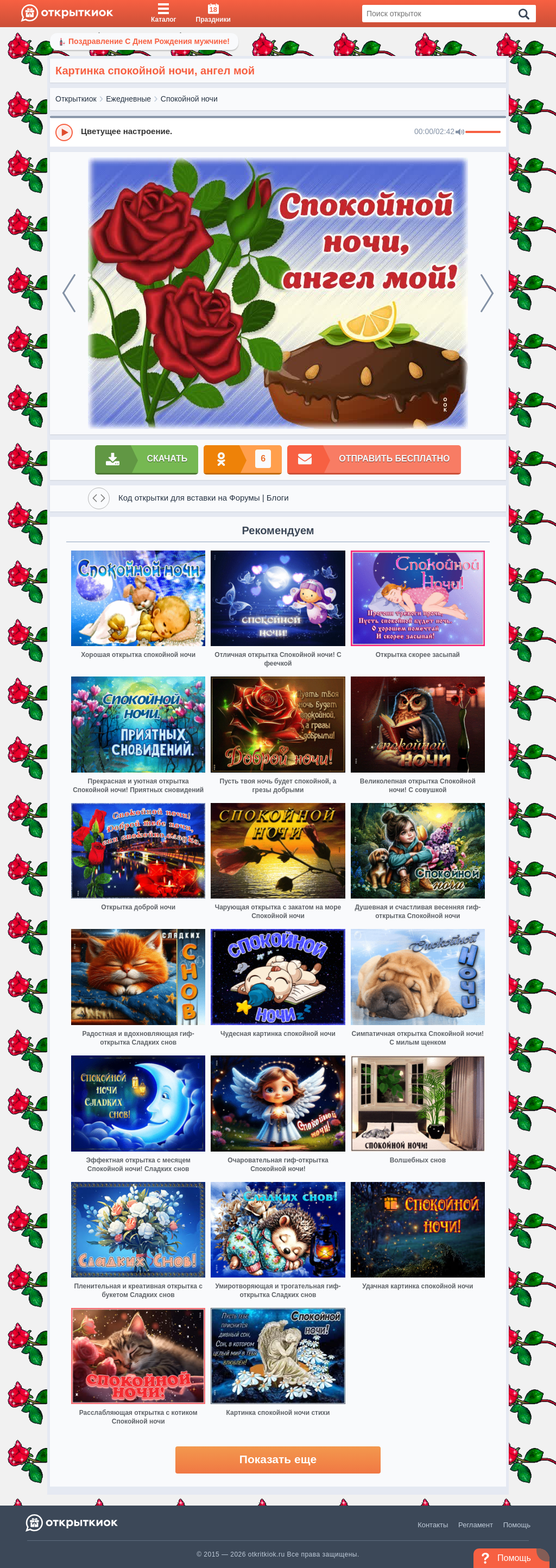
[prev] (69, 293)
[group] (278, 132)
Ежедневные (128, 98)
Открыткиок (76, 98)
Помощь (516, 1525)
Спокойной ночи (189, 98)
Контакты (433, 1525)
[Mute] (459, 132)
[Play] (64, 132)
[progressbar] (483, 132)
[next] (487, 293)
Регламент (475, 1525)
